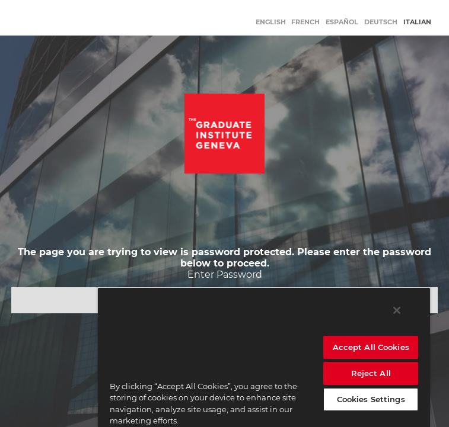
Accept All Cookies (371, 347)
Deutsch (380, 22)
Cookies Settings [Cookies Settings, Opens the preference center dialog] (371, 399)
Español (342, 22)
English (271, 22)
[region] (264, 357)
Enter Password (224, 274)
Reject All (371, 373)
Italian (417, 22)
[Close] (397, 310)
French (305, 22)
